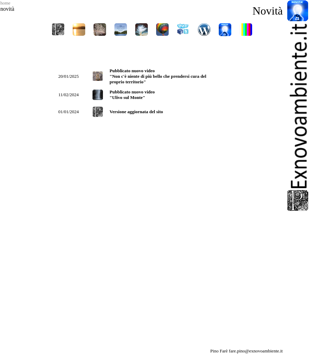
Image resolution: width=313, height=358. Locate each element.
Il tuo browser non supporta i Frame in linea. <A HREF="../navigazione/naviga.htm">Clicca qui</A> (152, 39)
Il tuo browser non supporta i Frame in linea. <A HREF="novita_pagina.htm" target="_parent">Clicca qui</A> (152, 195)
